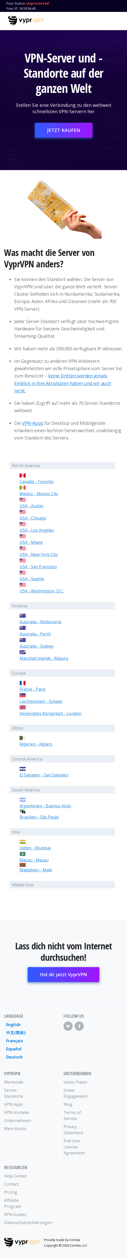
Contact (11, 1184)
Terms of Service (72, 1115)
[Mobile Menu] (114, 20)
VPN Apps (13, 1104)
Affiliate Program (12, 1203)
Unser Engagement (76, 1093)
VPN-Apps (32, 423)
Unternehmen (17, 1120)
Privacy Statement (73, 1129)
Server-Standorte (13, 1093)
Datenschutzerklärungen (19, 1222)
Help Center (15, 1176)
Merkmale (13, 1082)
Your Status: (15, 3)
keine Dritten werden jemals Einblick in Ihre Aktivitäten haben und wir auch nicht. (62, 383)
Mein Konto (15, 1128)
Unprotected (37, 3)
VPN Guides (15, 1214)
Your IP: (12, 8)
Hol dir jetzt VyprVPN (63, 974)
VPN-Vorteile (16, 1112)
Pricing (10, 1192)
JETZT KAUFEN (63, 130)
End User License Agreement (74, 1147)
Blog (68, 1104)
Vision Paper (76, 1082)
